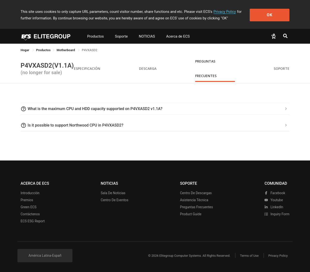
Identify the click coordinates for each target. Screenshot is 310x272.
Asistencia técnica (194, 200)
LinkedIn (273, 207)
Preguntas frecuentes (196, 207)
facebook (274, 193)
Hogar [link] (25, 50)
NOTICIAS (147, 36)
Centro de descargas (196, 193)
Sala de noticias (113, 193)
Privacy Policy (224, 11)
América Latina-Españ (45, 255)
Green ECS (29, 207)
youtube (273, 200)
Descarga (147, 68)
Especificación (87, 68)
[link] (43, 50)
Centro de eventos (114, 200)
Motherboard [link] (66, 50)
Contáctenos (30, 214)
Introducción (30, 193)
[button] (155, 109)
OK (269, 15)
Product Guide (190, 214)
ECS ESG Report (33, 221)
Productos (95, 36)
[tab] (155, 109)
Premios (27, 200)
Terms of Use (249, 255)
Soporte (121, 36)
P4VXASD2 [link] (89, 50)
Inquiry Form (276, 214)
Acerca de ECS (178, 36)
